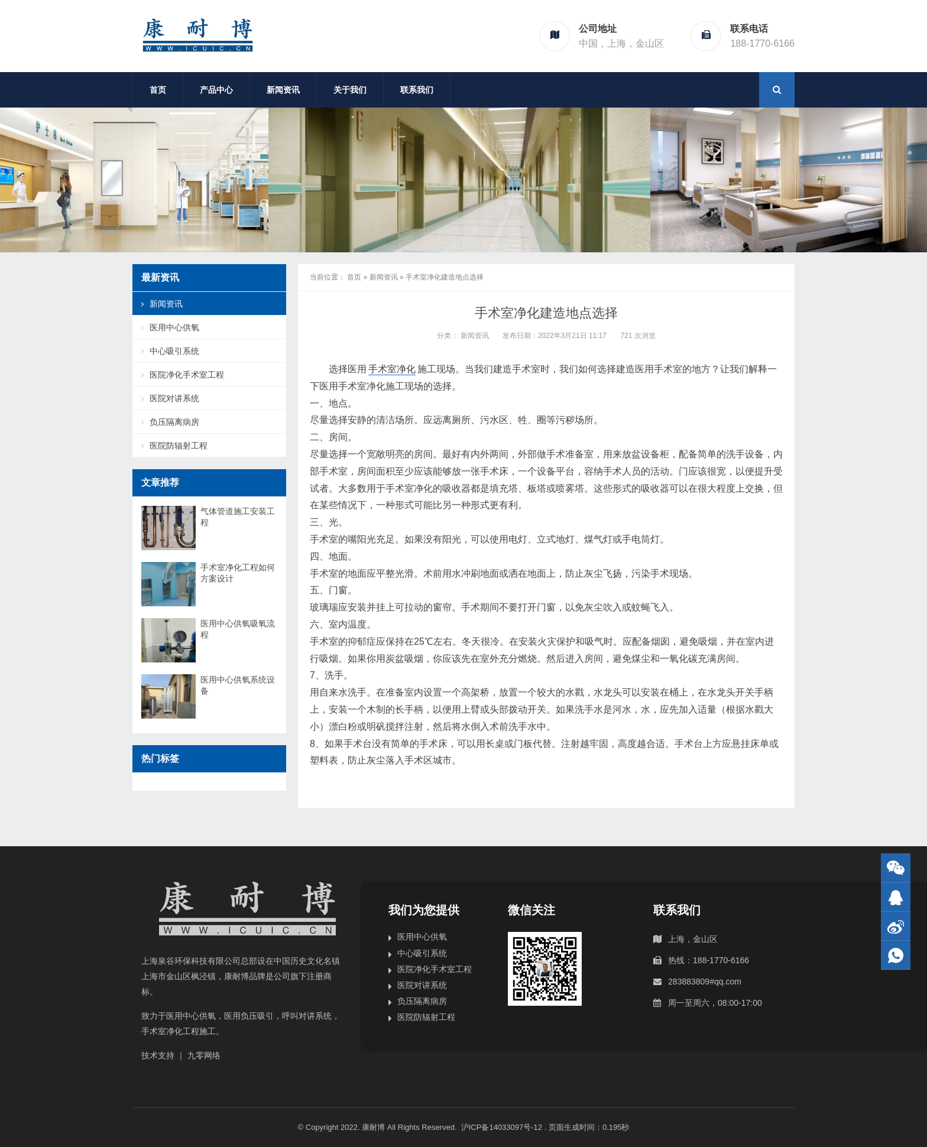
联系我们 (416, 90)
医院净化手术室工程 (187, 374)
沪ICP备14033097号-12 (502, 1127)
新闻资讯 (283, 90)
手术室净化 (392, 369)
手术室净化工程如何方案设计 (237, 573)
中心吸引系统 (174, 351)
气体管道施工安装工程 (237, 516)
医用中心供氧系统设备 (237, 685)
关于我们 (350, 90)
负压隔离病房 (174, 422)
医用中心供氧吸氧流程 (237, 629)
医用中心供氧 (174, 327)
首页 (158, 90)
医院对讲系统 (174, 398)
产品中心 (216, 90)
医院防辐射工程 (179, 445)
